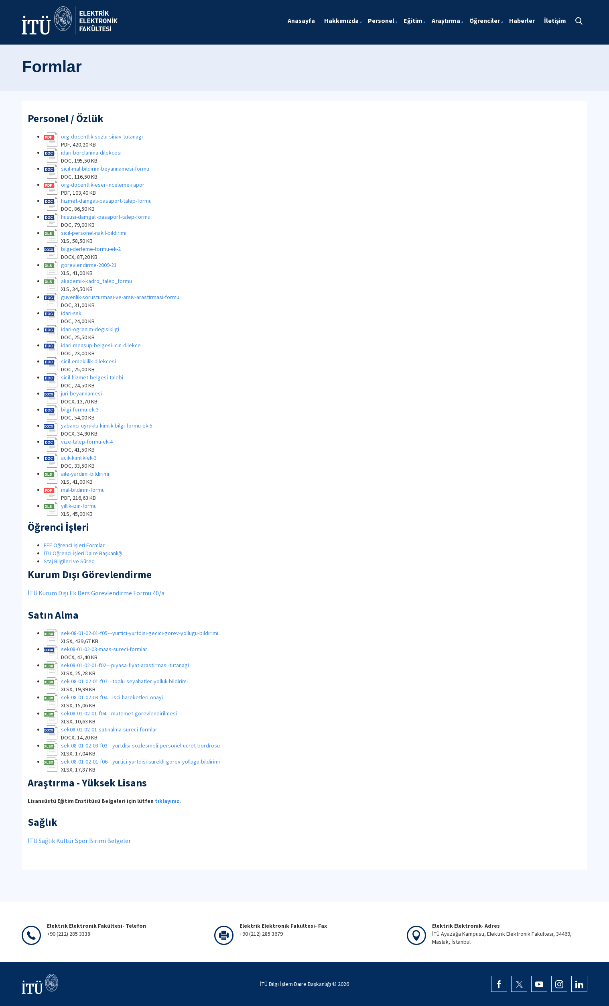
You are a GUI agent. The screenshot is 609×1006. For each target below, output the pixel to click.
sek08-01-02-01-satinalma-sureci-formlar (109, 729)
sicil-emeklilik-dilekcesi (88, 361)
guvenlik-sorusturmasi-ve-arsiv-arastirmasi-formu (120, 297)
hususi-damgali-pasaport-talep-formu (105, 216)
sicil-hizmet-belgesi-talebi (92, 377)
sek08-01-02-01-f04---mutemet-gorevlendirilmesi (119, 713)
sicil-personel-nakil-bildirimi (93, 232)
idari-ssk (71, 313)
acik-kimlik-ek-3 (79, 457)
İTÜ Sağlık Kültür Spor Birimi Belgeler (79, 841)
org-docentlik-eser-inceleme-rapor (102, 184)
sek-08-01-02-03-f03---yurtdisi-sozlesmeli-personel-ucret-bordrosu (140, 745)
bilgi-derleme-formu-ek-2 (91, 249)
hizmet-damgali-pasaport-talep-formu (106, 200)
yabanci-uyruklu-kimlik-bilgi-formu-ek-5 (106, 425)
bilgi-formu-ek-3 (80, 409)
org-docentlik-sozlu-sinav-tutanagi (102, 136)
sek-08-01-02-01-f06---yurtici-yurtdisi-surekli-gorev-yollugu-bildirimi (140, 761)
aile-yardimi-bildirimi (85, 473)
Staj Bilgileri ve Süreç (69, 561)
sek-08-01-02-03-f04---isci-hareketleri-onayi (112, 697)
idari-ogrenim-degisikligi (90, 329)
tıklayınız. (168, 800)
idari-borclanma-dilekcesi (91, 152)
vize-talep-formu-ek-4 (87, 441)
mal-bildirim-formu (83, 489)
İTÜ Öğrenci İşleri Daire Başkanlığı (83, 553)
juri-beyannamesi (81, 393)
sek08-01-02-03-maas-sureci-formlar (104, 649)
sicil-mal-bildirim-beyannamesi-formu (105, 168)
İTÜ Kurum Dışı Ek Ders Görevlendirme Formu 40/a (96, 593)
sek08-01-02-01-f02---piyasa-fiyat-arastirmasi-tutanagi (125, 665)
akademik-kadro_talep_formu (96, 281)
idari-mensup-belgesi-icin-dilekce (101, 345)
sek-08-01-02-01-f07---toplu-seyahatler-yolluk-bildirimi (124, 681)
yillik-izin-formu (79, 505)
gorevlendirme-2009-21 (89, 265)
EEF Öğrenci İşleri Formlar (74, 545)
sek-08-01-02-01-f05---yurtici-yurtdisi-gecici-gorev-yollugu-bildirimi (139, 633)
